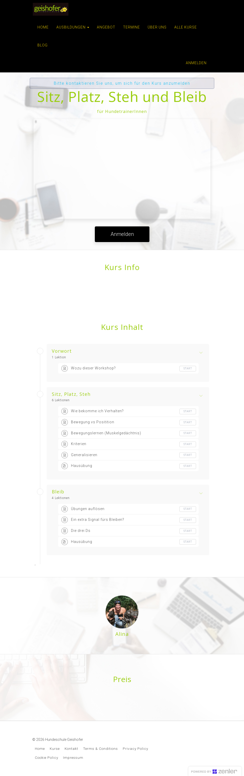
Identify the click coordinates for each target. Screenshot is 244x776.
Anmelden (196, 63)
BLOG (42, 45)
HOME (43, 27)
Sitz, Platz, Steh (71, 394)
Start (188, 368)
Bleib (58, 491)
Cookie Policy (46, 757)
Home (40, 748)
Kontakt (71, 748)
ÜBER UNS (157, 27)
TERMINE (131, 27)
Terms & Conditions (100, 748)
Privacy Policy (135, 748)
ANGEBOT (106, 27)
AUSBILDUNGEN (72, 27)
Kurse (55, 748)
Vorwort (62, 351)
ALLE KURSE (185, 27)
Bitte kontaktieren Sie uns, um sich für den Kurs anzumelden (122, 83)
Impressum (73, 757)
